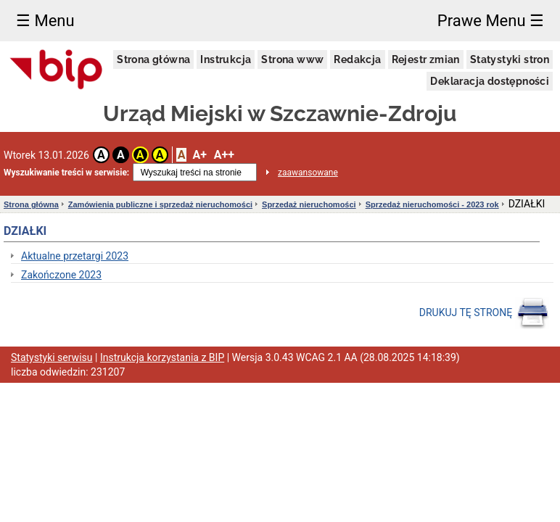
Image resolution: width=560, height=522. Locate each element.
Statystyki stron (509, 59)
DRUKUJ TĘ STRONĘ (484, 313)
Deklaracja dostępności (489, 81)
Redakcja (357, 59)
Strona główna (153, 59)
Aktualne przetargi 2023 (74, 256)
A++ (224, 155)
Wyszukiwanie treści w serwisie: (66, 172)
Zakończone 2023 (61, 275)
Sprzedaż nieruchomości (309, 204)
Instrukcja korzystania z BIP (162, 357)
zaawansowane (308, 172)
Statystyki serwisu (52, 357)
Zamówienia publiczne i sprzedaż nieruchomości (160, 204)
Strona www (292, 59)
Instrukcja (225, 59)
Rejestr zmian (426, 59)
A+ (199, 155)
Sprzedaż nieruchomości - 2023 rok (432, 204)
